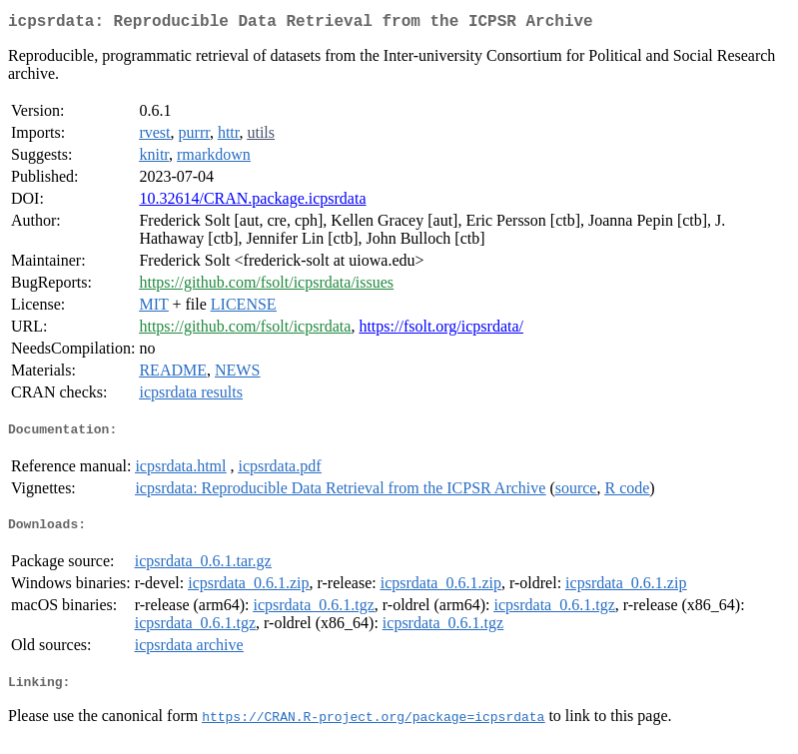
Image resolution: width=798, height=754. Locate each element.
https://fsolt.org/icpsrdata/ (441, 330)
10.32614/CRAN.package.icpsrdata (252, 202)
